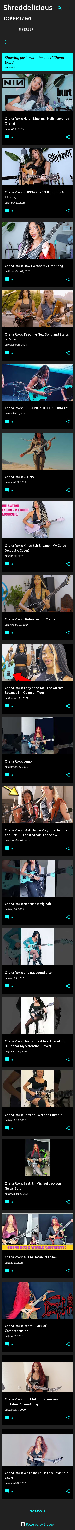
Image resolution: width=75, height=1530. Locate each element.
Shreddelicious (27, 7)
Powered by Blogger (37, 1524)
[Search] (59, 8)
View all (10, 67)
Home (7, 42)
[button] (67, 137)
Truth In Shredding (33, 42)
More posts (37, 1510)
